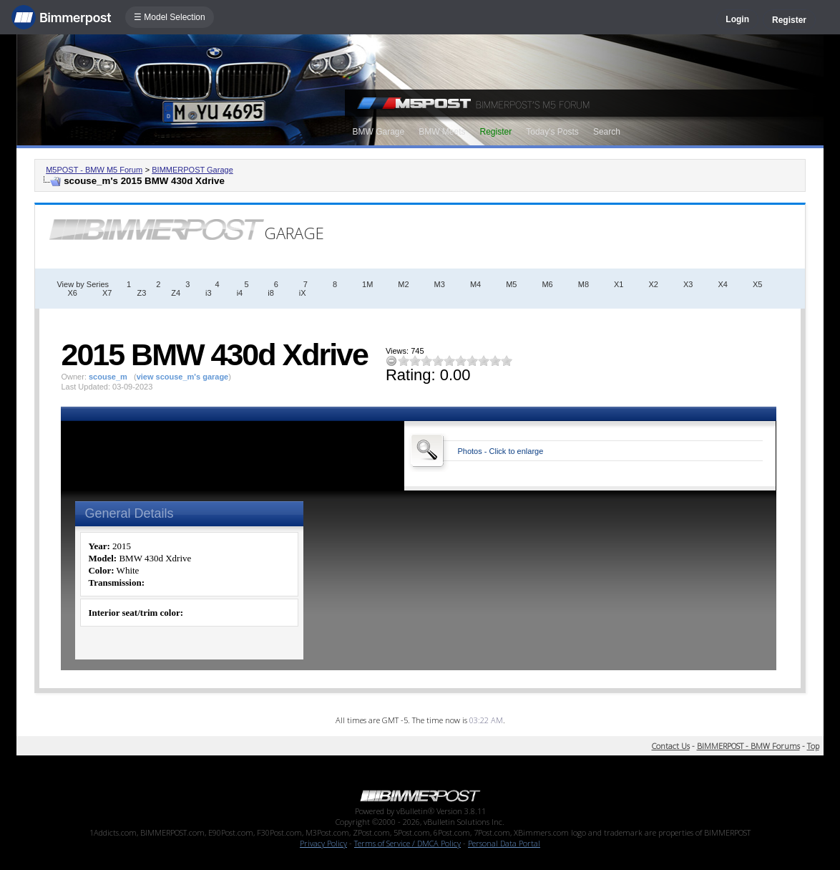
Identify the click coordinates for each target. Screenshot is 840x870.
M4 (475, 284)
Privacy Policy (323, 843)
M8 (583, 284)
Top (813, 745)
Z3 (141, 293)
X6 (72, 293)
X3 (688, 284)
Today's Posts (552, 132)
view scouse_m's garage (183, 376)
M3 (439, 284)
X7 (107, 293)
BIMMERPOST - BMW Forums (748, 745)
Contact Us (671, 745)
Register (789, 20)
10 (506, 360)
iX (302, 293)
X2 (653, 284)
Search (606, 132)
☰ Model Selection (169, 17)
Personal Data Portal (504, 843)
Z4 (175, 293)
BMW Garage (378, 132)
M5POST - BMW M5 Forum (94, 169)
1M (367, 284)
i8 (271, 293)
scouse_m (108, 376)
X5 (757, 284)
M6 (547, 284)
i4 (240, 293)
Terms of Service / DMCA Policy (407, 843)
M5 (511, 284)
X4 (722, 284)
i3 (208, 293)
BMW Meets (442, 132)
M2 (403, 284)
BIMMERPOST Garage (192, 169)
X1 (618, 284)
